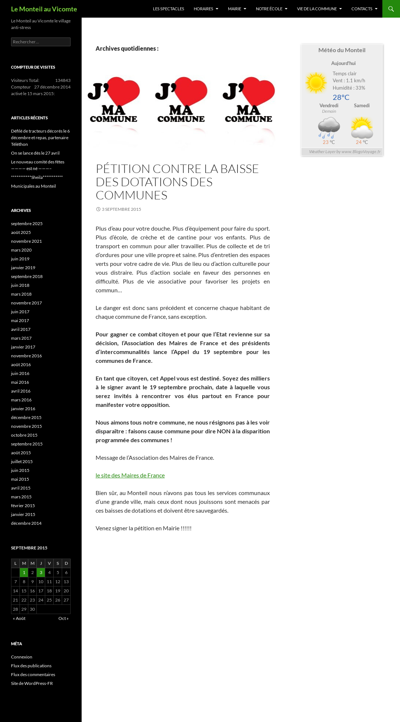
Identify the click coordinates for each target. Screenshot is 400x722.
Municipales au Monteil (33, 186)
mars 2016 (21, 399)
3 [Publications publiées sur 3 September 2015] (41, 572)
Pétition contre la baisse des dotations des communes (177, 181)
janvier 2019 (23, 267)
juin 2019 (20, 258)
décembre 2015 (26, 417)
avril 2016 (21, 391)
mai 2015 (20, 479)
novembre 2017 (26, 303)
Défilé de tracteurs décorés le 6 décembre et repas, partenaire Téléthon (40, 137)
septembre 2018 (27, 276)
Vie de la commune (317, 8)
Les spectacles (168, 8)
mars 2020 (21, 250)
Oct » (63, 618)
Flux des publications (31, 665)
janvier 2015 (23, 514)
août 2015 (21, 452)
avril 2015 (21, 488)
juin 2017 (20, 311)
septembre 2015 (27, 444)
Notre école (269, 8)
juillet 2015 (22, 461)
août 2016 (21, 364)
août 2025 (21, 232)
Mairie (234, 8)
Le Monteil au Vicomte (44, 9)
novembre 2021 (26, 241)
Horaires (203, 8)
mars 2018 (21, 294)
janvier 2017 (23, 347)
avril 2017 (21, 329)
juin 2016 (20, 373)
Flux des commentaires (33, 674)
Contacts (361, 8)
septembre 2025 (27, 223)
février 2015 (23, 505)
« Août (19, 618)
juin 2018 (20, 285)
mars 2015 (21, 496)
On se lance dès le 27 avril (35, 153)
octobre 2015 (24, 435)
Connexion (21, 657)
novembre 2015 (26, 426)
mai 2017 (20, 320)
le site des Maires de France (130, 475)
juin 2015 (20, 470)
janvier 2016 (23, 408)
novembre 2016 (26, 355)
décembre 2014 (26, 523)
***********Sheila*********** (37, 177)
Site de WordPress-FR (32, 683)
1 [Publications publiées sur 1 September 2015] (24, 572)
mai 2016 (20, 382)
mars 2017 (21, 338)
